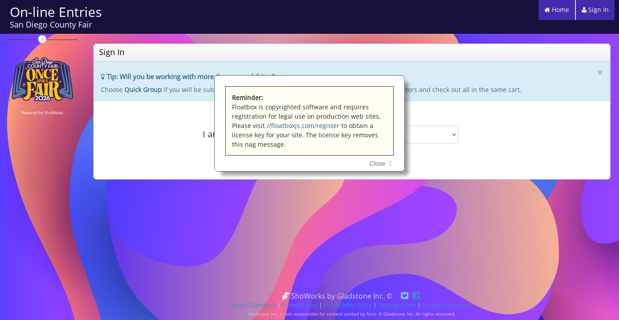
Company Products (447, 305)
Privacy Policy (300, 305)
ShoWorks (53, 113)
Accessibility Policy (347, 305)
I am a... (219, 134)
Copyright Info (397, 305)
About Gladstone (253, 305)
